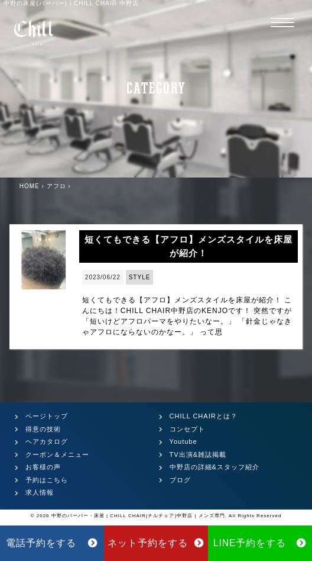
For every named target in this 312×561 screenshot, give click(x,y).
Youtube (183, 441)
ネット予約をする (156, 543)
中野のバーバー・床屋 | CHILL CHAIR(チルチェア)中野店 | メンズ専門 (138, 515)
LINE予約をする (260, 543)
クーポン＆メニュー (57, 454)
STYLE (140, 277)
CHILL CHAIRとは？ (204, 416)
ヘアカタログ (46, 441)
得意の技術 (43, 429)
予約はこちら (46, 479)
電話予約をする (52, 543)
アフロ (56, 186)
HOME (30, 186)
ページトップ (46, 416)
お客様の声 (43, 466)
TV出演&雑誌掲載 (198, 454)
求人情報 (39, 492)
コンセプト (187, 429)
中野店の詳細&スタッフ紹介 (214, 466)
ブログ (180, 479)
